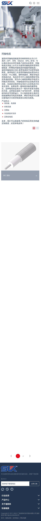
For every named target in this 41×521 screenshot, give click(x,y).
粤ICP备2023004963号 (11, 515)
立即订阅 (34, 484)
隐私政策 (8, 518)
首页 (2, 518)
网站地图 (23, 518)
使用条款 (16, 518)
